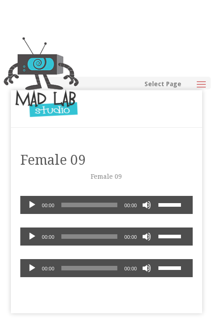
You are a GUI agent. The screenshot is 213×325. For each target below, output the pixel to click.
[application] (106, 205)
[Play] (32, 204)
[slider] (89, 205)
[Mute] (146, 204)
